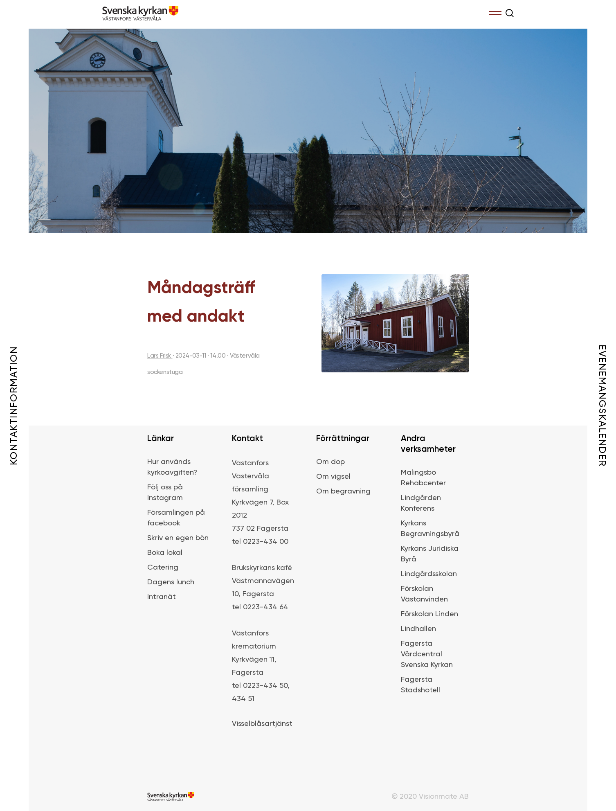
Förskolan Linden (429, 614)
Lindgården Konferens (421, 503)
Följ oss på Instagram (165, 493)
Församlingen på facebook (176, 518)
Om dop (330, 462)
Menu (495, 11)
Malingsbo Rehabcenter (423, 478)
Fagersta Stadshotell (420, 685)
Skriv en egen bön (178, 538)
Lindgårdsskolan (429, 574)
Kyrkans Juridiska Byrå (430, 554)
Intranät (161, 597)
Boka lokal (164, 552)
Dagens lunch (170, 582)
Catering (162, 567)
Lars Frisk (160, 356)
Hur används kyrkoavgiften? (172, 467)
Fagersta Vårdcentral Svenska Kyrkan (427, 654)
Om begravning (343, 491)
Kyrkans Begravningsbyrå (430, 529)
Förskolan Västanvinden (424, 594)
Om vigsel (333, 476)
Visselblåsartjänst (262, 724)
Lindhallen (418, 629)
